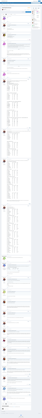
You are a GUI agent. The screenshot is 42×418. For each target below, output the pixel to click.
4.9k (4, 391)
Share (25, 9)
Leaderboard (10, 4)
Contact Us (20, 416)
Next (11, 14)
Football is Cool (4, 263)
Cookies (22, 416)
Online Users (7, 4)
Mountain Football (4, 256)
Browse (2, 3)
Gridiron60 (35, 12)
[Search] (34, 2)
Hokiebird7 (4, 338)
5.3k (4, 28)
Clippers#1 (4, 16)
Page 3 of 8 (15, 14)
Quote (8, 21)
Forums (2, 4)
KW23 (13, 60)
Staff (4, 4)
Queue (13, 291)
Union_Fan (5, 9)
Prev (3, 14)
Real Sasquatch (28, 384)
